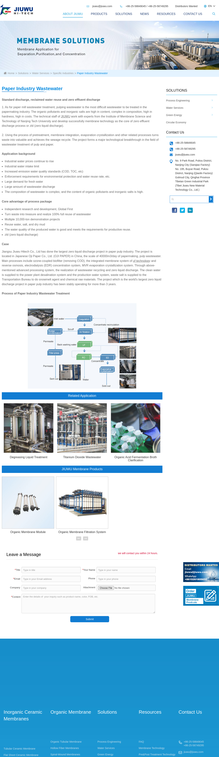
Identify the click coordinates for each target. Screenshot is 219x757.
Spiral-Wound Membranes (65, 754)
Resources (166, 13)
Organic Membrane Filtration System (82, 532)
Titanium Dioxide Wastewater (82, 457)
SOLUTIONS (176, 90)
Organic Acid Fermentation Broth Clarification (135, 459)
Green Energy (174, 115)
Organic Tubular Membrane (66, 741)
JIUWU (65, 116)
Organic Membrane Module (28, 532)
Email (16, 578)
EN (210, 6)
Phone (91, 578)
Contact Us (192, 13)
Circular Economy (176, 122)
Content (15, 596)
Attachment (89, 587)
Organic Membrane (71, 712)
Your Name (88, 569)
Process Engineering (178, 100)
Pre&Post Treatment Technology (157, 754)
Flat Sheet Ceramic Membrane (21, 755)
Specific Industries (63, 73)
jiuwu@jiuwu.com (99, 6)
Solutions (123, 13)
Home (11, 73)
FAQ (141, 741)
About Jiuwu (73, 13)
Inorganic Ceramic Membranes (23, 715)
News (144, 13)
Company (15, 587)
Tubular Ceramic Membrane (19, 748)
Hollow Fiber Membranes (65, 748)
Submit (90, 619)
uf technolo (140, 260)
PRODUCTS (99, 13)
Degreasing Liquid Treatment (28, 457)
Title (17, 569)
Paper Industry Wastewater (92, 73)
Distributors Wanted (186, 6)
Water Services (40, 73)
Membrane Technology (151, 748)
